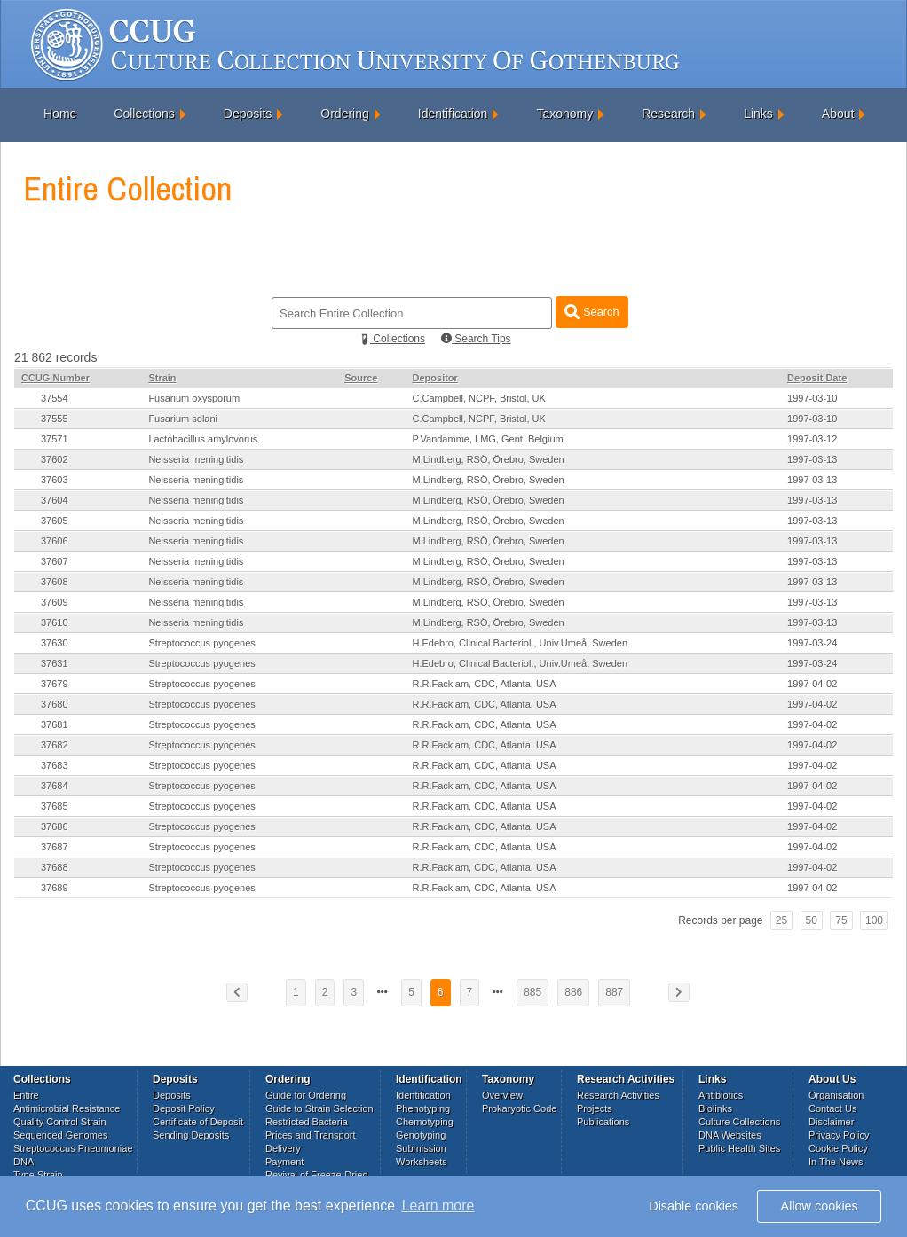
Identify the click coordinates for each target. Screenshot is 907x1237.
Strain (162, 377)
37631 (54, 663)
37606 (54, 541)
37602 (54, 459)
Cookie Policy (838, 1148)
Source (360, 377)
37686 (54, 826)
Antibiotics (720, 1095)
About (838, 113)
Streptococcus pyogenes (201, 643)
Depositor (435, 377)
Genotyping (421, 1135)
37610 (54, 622)
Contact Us (832, 1108)
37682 (54, 745)
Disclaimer (831, 1121)
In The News (836, 1161)
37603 (54, 479)
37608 (54, 581)
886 (573, 992)
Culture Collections (739, 1121)
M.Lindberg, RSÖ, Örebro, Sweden (488, 459)
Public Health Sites (739, 1148)
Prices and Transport (310, 1135)
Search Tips (476, 339)
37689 (54, 887)
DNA (23, 1161)
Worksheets (421, 1161)
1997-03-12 (812, 439)
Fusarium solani (182, 418)
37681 (54, 724)
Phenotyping (423, 1108)
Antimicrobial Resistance (66, 1108)
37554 (54, 398)
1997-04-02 (812, 683)
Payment (284, 1161)
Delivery (283, 1148)
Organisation (836, 1095)
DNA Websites (729, 1135)
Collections (144, 113)
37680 (54, 704)
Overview (502, 1095)
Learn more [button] (438, 1205)
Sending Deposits (191, 1135)
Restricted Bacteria (306, 1121)
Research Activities (618, 1095)
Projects (594, 1108)
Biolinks (715, 1108)
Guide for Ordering (305, 1095)
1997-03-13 (812, 459)
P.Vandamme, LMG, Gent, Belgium (488, 439)
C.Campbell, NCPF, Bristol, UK (479, 398)
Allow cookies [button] (819, 1206)
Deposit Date (817, 377)
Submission (421, 1148)
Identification (453, 113)
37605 (54, 520)
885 (532, 992)
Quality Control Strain (59, 1121)
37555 (54, 418)
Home (59, 113)
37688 (54, 867)
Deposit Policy (184, 1108)
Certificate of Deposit (198, 1121)
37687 (54, 847)
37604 (54, 500)
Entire (26, 1095)
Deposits (248, 113)
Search (591, 311)
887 (614, 992)
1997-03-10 (812, 398)
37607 (54, 561)
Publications (603, 1121)
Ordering (344, 113)
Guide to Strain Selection (319, 1108)
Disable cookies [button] (693, 1206)
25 (781, 920)
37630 (54, 643)
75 (841, 920)
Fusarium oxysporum (194, 398)
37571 (54, 439)
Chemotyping (425, 1121)
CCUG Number (55, 377)
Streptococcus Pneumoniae (73, 1148)
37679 (54, 683)
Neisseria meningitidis (195, 459)
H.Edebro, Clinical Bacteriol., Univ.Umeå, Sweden (520, 643)
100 (874, 920)
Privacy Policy (838, 1135)
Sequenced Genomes (60, 1135)
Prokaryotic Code (519, 1108)
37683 (54, 765)
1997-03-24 (812, 643)
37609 (54, 602)
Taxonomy (564, 113)
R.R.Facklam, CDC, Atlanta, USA (484, 683)
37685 (54, 806)
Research (668, 113)
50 (811, 920)
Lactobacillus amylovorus (202, 439)
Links (758, 113)
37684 (54, 785)
